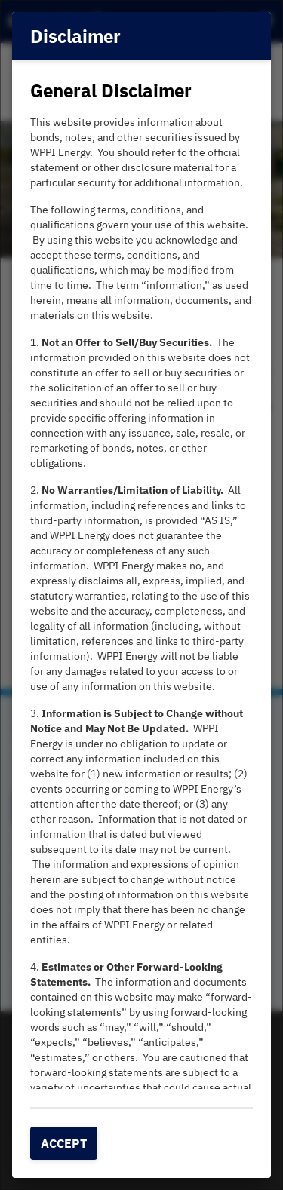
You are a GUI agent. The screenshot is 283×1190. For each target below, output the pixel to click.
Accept (64, 1143)
